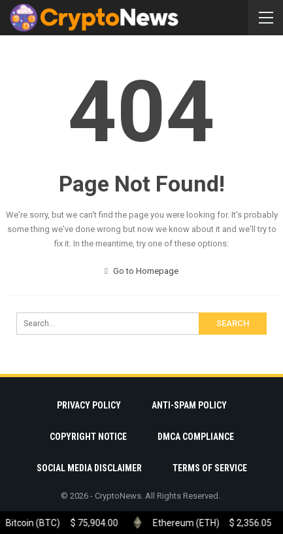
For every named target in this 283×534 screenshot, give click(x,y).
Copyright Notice (88, 436)
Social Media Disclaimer (89, 468)
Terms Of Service (210, 468)
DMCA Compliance (196, 436)
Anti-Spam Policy (189, 405)
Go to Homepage (141, 271)
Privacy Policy (89, 405)
